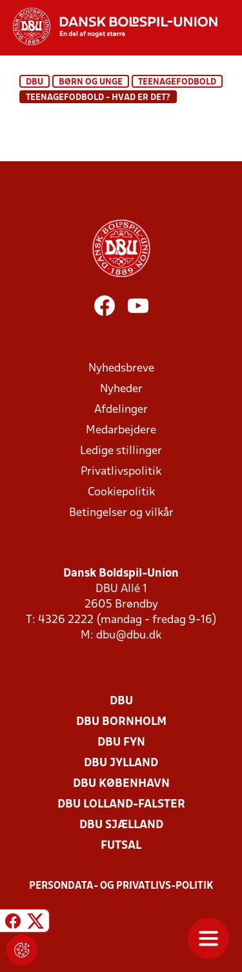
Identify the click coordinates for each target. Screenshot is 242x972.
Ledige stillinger (121, 451)
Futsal (121, 845)
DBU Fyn (121, 742)
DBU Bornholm (121, 722)
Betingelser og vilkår (121, 513)
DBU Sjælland (121, 825)
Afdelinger (121, 409)
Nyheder (121, 389)
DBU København (121, 784)
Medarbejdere (121, 430)
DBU (34, 82)
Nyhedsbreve (121, 368)
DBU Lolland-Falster (121, 804)
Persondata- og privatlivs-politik (121, 886)
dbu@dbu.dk (128, 635)
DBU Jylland (121, 763)
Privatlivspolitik (121, 471)
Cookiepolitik (121, 492)
